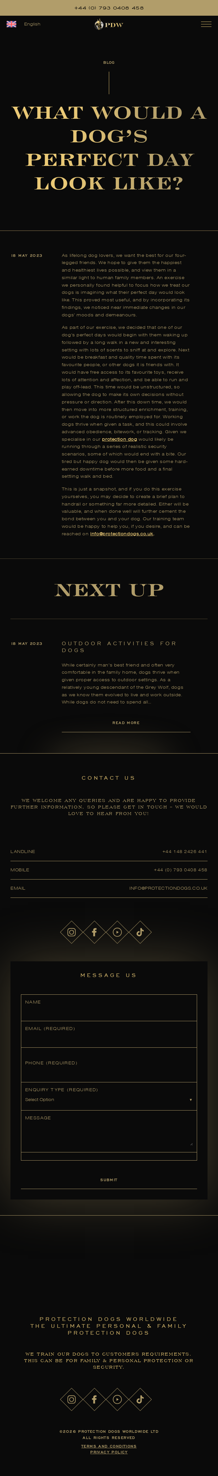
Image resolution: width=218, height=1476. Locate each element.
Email (50, 1028)
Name (33, 1002)
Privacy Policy (109, 1452)
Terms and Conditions (109, 1446)
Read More (126, 722)
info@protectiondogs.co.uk (121, 534)
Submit (108, 1180)
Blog (108, 62)
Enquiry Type (61, 1090)
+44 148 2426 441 (185, 851)
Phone (51, 1063)
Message (38, 1118)
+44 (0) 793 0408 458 (109, 8)
